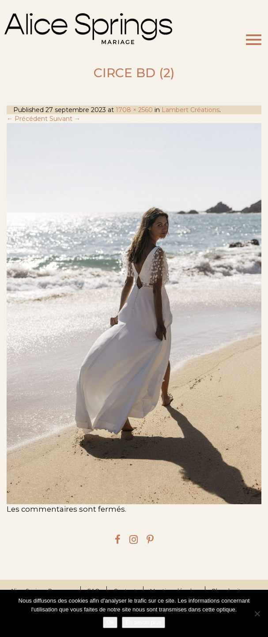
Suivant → (64, 119)
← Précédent (27, 119)
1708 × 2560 (134, 110)
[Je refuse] (257, 613)
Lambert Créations (190, 110)
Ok (110, 622)
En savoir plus (143, 622)
